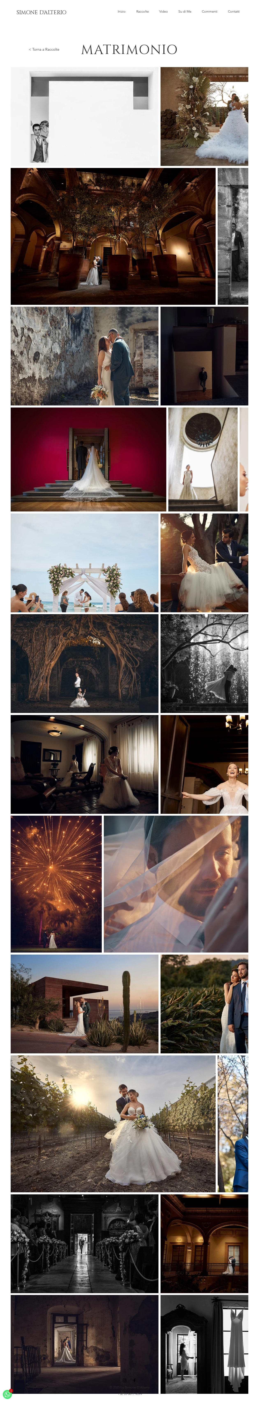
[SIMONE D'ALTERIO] (41, 13)
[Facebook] (134, 1380)
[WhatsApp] (7, 1394)
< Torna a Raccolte (44, 49)
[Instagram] (124, 1380)
